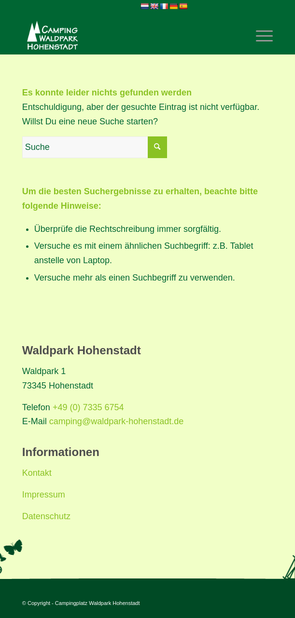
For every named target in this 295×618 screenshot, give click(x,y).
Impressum (43, 494)
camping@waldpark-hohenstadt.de (116, 421)
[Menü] (259, 35)
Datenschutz (46, 516)
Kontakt (37, 473)
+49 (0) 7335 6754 (88, 407)
